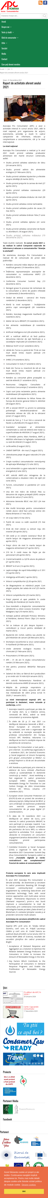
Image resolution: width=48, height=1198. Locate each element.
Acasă (4, 21)
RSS (41, 3)
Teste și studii (7, 32)
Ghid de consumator (9, 37)
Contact (4, 59)
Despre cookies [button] (29, 1185)
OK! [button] (24, 1191)
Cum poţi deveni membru (11, 64)
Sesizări (4, 48)
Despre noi (5, 26)
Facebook (45, 3)
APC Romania (9, 6)
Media (4, 53)
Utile (3, 43)
